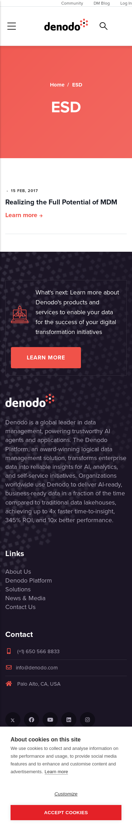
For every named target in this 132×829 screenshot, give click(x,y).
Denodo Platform (28, 580)
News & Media (25, 598)
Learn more (21, 215)
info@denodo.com (31, 668)
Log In (126, 3)
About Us (18, 571)
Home (57, 85)
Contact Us (20, 607)
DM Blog (102, 3)
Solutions (18, 589)
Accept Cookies (66, 812)
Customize (66, 794)
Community (72, 3)
